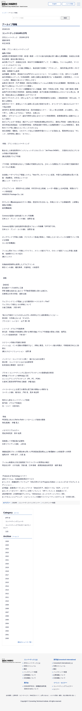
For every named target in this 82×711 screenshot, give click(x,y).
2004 (7, 623)
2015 (7, 582)
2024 (7, 549)
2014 (7, 586)
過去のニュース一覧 (24, 642)
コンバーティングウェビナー (63, 686)
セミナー (56, 689)
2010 (7, 601)
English (54, 4)
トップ (4, 13)
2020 (7, 564)
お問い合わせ (44, 695)
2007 (7, 612)
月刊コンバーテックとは (32, 663)
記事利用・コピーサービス (20, 695)
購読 (25, 669)
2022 (7, 556)
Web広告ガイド (34, 695)
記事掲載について (30, 675)
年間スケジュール (30, 666)
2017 (7, 575)
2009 (7, 605)
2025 (7, 545)
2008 (7, 608)
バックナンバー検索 (48, 503)
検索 (65, 18)
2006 (7, 616)
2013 (7, 590)
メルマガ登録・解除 (56, 695)
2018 (7, 571)
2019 (7, 567)
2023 (7, 552)
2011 (7, 597)
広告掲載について (30, 678)
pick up (7, 517)
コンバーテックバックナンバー (29, 503)
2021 (7, 560)
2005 (7, 620)
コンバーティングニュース (14, 521)
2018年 (14, 503)
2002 (7, 631)
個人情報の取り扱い (69, 695)
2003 (7, 627)
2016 (7, 578)
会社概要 (8, 695)
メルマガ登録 (69, 4)
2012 (7, 593)
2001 (7, 634)
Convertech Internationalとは (63, 663)
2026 (7, 541)
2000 (7, 638)
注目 (6, 531)
